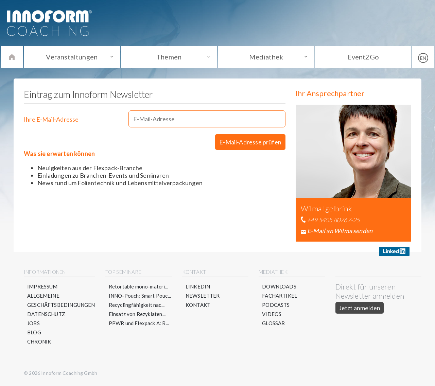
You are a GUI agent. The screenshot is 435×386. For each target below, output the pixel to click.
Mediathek (266, 57)
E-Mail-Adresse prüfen (250, 142)
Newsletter (203, 296)
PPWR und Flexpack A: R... (139, 323)
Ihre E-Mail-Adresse (51, 119)
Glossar (273, 323)
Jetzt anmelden (360, 308)
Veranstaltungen (72, 57)
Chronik (39, 341)
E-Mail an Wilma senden (339, 230)
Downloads (279, 286)
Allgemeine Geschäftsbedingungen (61, 300)
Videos (271, 314)
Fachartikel (279, 296)
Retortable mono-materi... (139, 286)
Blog (34, 332)
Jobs (33, 323)
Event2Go (363, 57)
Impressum (42, 286)
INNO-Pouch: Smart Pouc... (140, 296)
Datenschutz (46, 314)
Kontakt (198, 305)
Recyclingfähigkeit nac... (137, 305)
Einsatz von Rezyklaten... (137, 314)
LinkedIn (198, 286)
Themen (168, 57)
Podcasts (276, 305)
